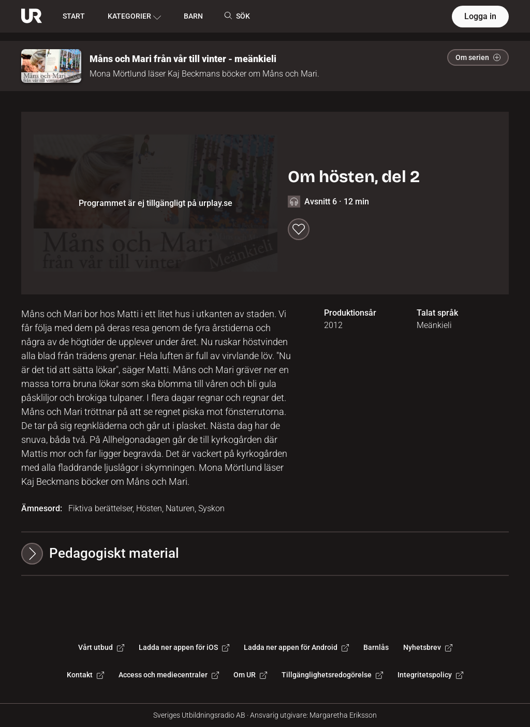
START (74, 16)
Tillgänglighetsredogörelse (332, 675)
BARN (193, 16)
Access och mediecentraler (169, 675)
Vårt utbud (101, 647)
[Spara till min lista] (299, 229)
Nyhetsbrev (427, 647)
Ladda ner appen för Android (296, 647)
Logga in (480, 16)
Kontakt (85, 675)
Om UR (250, 675)
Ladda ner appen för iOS (184, 647)
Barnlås (376, 647)
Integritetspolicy (430, 675)
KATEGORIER (134, 16)
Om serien (477, 57)
